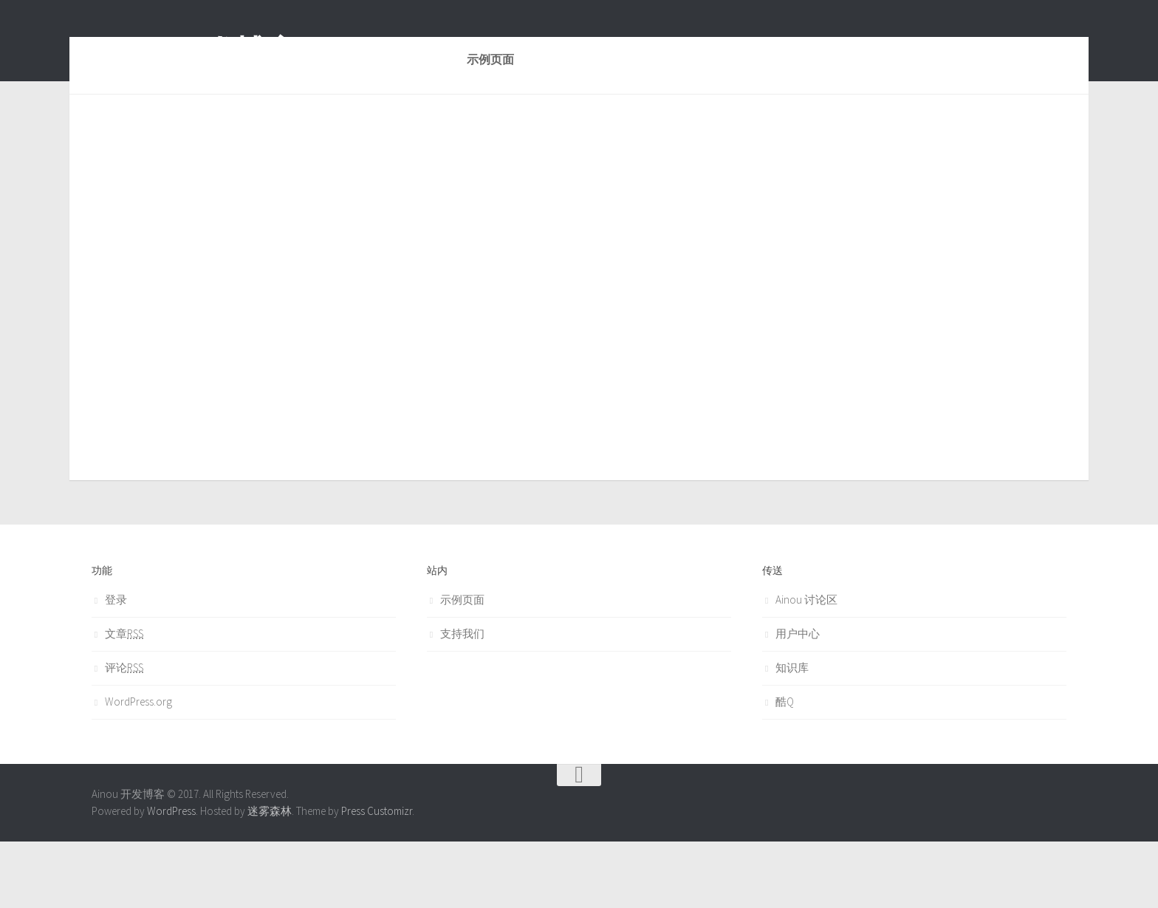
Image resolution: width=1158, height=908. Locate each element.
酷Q (784, 768)
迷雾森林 (269, 877)
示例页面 (462, 666)
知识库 (792, 734)
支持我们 (462, 700)
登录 (116, 666)
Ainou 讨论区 (806, 666)
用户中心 (797, 700)
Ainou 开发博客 (194, 51)
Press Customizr (376, 877)
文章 (124, 700)
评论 (124, 734)
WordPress (171, 877)
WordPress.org (138, 768)
